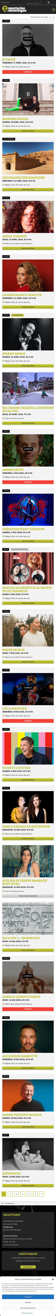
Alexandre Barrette (20, 1056)
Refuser (28, 1302)
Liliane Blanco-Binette (22, 295)
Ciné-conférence (8, 139)
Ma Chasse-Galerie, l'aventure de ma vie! (28, 409)
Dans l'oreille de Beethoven (26, 826)
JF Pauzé (8, 59)
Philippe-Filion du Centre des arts (17, 67)
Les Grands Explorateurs (23, 177)
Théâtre (6, 670)
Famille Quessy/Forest (21, 996)
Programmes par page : (39, 17)
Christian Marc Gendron (23, 529)
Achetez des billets (28, 131)
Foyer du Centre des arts (14, 418)
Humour (6, 80)
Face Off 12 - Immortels (21, 938)
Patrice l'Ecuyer (16, 768)
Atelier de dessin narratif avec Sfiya (24, 882)
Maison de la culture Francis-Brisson (18, 244)
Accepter (28, 1297)
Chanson (6, 21)
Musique (6, 197)
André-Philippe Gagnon (22, 1115)
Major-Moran (13, 650)
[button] (53, 1279)
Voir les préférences (28, 1308)
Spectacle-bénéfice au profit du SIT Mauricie (27, 589)
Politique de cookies (27, 1313)
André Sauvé (12, 470)
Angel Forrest (14, 236)
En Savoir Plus (28, 1267)
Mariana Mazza (15, 119)
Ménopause (11, 1173)
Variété (5, 549)
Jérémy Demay (14, 353)
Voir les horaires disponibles (28, 896)
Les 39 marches (14, 708)
